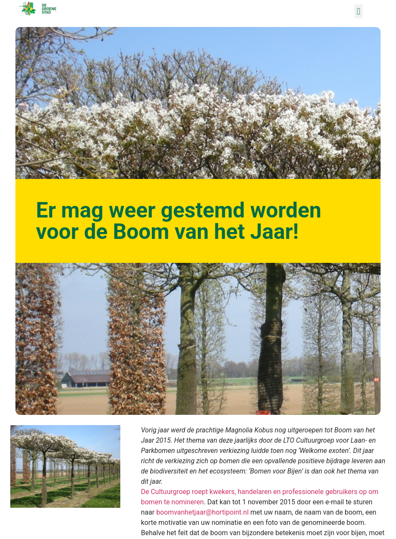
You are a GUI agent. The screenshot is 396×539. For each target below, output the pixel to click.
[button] (358, 11)
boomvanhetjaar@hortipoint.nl (202, 512)
